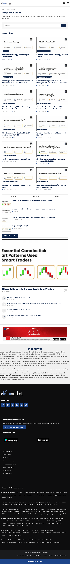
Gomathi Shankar (7, 497)
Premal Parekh (49, 493)
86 (14, 161)
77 (49, 163)
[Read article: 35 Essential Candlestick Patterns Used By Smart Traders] (35, 263)
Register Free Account (14, 427)
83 (48, 111)
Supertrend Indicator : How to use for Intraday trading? (24, 315)
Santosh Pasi (61, 495)
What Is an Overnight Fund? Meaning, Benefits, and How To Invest (16, 108)
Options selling (61, 509)
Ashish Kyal (40, 493)
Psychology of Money (32, 530)
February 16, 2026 (7, 189)
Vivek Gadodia (30, 495)
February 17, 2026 (41, 163)
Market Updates (43, 181)
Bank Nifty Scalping (14, 509)
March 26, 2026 (7, 85)
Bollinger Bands (15, 521)
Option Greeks (49, 523)
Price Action (5, 511)
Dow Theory (22, 502)
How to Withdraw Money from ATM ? (18, 297)
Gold (26, 526)
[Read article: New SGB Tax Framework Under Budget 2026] (18, 175)
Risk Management (7, 514)
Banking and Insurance (8, 526)
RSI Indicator (5, 521)
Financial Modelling (56, 518)
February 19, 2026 (7, 161)
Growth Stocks (45, 511)
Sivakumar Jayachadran (9, 495)
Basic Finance (7, 77)
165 (48, 59)
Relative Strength (15, 511)
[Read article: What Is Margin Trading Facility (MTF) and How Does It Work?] (18, 123)
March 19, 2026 (41, 85)
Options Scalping (34, 518)
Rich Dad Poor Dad (19, 530)
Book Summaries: (7, 530)
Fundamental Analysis (45, 77)
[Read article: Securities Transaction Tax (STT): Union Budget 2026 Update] (52, 175)
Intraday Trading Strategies (30, 509)
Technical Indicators (18, 523)
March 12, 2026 (41, 111)
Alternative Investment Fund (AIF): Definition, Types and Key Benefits (49, 108)
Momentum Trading (34, 502)
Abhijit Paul (58, 493)
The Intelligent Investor (47, 530)
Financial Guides (48, 556)
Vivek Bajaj (19, 493)
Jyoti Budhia (21, 495)
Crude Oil (26, 514)
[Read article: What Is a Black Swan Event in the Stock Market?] (52, 123)
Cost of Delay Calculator (38, 542)
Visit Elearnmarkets (22, 556)
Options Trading (13, 502)
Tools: (3, 540)
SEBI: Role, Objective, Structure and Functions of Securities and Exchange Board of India (34, 303)
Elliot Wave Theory (16, 504)
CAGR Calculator (11, 540)
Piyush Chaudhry (51, 495)
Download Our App (35, 561)
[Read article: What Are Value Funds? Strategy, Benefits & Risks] (52, 45)
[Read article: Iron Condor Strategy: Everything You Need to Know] (18, 45)
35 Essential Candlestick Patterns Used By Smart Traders (32, 201)
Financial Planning (44, 51)
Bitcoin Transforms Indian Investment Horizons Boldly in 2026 (50, 160)
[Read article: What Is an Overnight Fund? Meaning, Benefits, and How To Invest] (18, 97)
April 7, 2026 (6, 59)
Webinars (39, 556)
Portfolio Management (58, 511)
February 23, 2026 (41, 137)
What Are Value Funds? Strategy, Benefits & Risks (52, 56)
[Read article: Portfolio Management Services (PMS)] (18, 149)
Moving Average (49, 514)
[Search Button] (64, 3)
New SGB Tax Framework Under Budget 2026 (16, 186)
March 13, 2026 (6, 111)
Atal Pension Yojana (24, 542)
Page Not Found (11, 9)
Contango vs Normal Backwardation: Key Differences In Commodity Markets (17, 82)
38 (13, 111)
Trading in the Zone (7, 535)
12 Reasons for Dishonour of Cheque (18, 309)
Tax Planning (25, 511)
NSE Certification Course (52, 504)
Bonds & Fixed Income (10, 181)
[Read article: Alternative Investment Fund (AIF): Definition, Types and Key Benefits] (52, 97)
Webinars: (4, 509)
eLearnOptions (32, 540)
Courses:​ (4, 502)
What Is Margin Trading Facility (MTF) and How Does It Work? (16, 134)
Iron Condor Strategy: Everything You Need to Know (16, 56)
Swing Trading (44, 518)
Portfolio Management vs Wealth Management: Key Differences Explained (51, 82)
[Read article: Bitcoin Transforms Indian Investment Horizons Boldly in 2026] (52, 149)
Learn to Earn (18, 535)
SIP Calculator (22, 540)
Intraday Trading (22, 518)
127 (49, 137)
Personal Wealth (8, 103)
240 (49, 189)
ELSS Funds (58, 523)
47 (48, 85)
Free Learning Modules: (8, 518)
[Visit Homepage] (6, 3)
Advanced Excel (28, 504)
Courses (32, 556)
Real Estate (20, 526)
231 (15, 189)
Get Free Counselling (61, 556)
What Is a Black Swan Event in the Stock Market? (51, 134)
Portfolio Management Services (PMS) (16, 159)
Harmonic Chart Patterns (59, 502)
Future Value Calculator (45, 540)
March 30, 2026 (41, 59)
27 (12, 59)
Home (3, 9)
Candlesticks (29, 523)
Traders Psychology (36, 514)
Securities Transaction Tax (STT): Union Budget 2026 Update (51, 186)
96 (13, 137)
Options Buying (35, 511)
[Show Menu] (68, 3)
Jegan (65, 493)
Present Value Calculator (9, 542)
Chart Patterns (39, 523)
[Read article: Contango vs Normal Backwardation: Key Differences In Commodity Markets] (18, 71)
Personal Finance (38, 521)
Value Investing (6, 523)
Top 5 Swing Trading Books (21, 226)
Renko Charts (18, 514)
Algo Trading (5, 504)
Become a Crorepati (53, 542)
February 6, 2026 (41, 189)
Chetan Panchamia (30, 493)
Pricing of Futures (26, 521)
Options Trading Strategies (48, 509)
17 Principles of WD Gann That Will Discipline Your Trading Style (34, 217)
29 (14, 85)
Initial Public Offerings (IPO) (53, 521)
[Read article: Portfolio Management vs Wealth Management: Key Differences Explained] (52, 71)
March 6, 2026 (6, 137)
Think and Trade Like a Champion (29, 533)
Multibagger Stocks (61, 514)
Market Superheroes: (8, 493)
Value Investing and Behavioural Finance (52, 533)
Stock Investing (45, 502)
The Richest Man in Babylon (10, 533)
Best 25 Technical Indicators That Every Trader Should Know (33, 209)
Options (5, 51)
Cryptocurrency (43, 155)
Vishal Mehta (40, 495)
